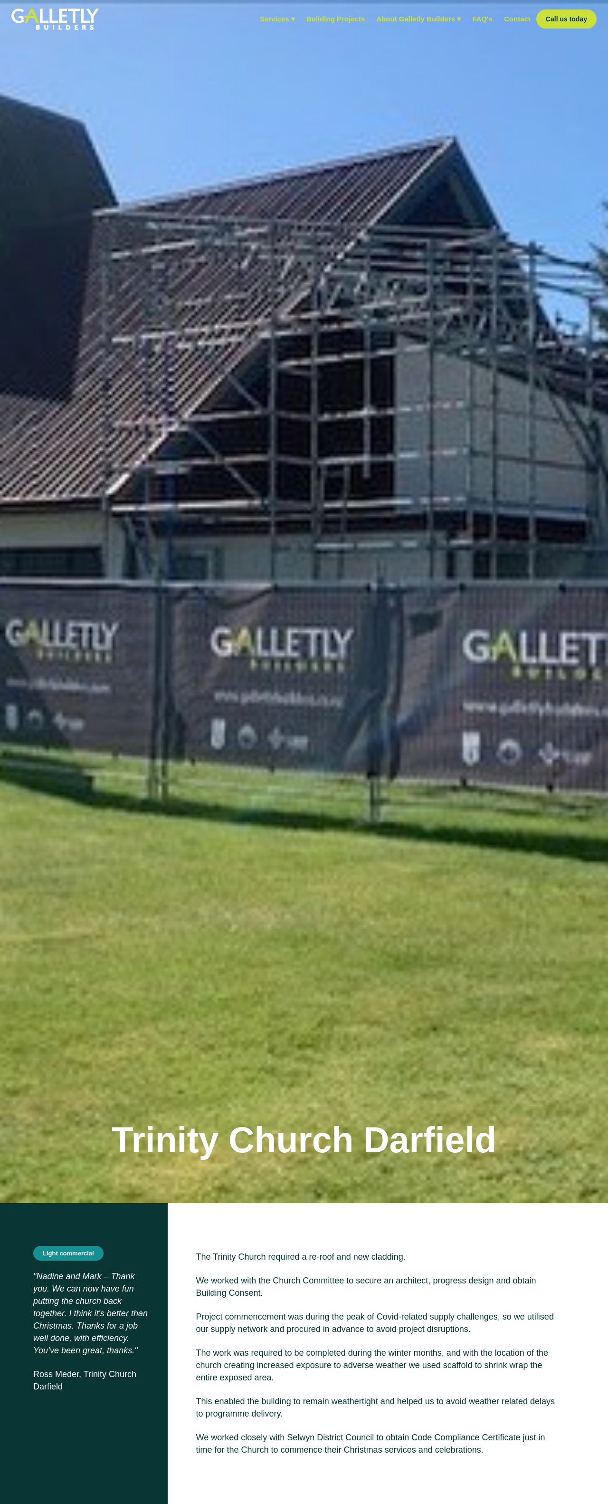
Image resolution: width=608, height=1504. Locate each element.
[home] (55, 19)
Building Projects (335, 19)
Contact (517, 19)
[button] (277, 19)
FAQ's (482, 19)
